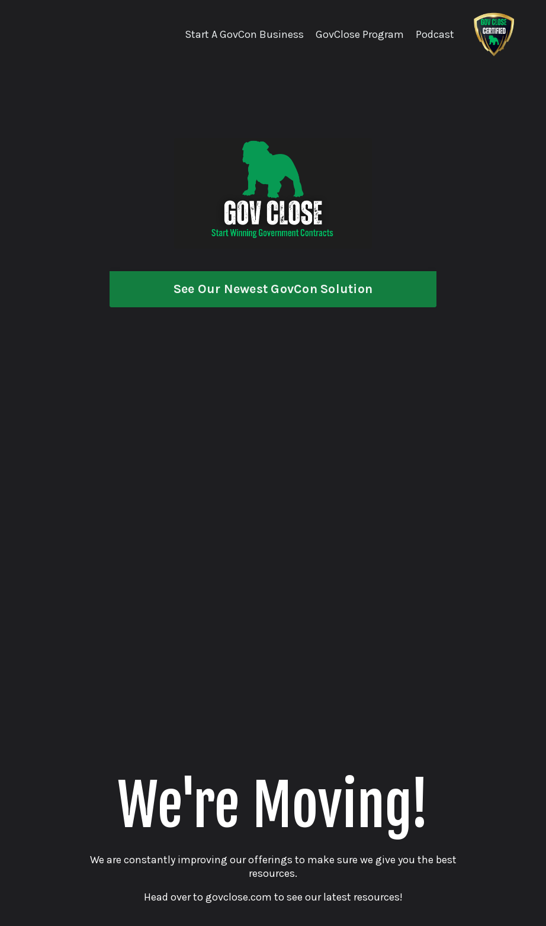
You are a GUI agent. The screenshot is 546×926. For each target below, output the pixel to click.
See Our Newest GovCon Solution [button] (273, 288)
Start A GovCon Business (244, 34)
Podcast (435, 34)
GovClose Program (360, 34)
